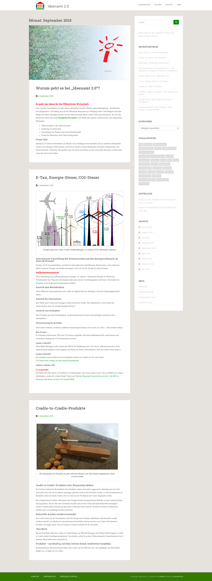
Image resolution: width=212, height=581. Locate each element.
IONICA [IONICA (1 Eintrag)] (154, 164)
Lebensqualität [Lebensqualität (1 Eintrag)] (145, 168)
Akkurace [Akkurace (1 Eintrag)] (147, 144)
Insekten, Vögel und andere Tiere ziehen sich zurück (158, 92)
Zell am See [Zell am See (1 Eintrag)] (144, 183)
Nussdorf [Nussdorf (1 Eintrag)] (167, 168)
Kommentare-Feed (147, 297)
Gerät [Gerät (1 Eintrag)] (163, 160)
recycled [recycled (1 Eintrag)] (160, 172)
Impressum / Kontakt (68, 576)
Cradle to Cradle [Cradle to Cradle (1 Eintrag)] (169, 148)
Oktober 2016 (148, 264)
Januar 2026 (147, 227)
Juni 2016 (146, 269)
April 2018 (146, 253)
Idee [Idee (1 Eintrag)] (169, 160)
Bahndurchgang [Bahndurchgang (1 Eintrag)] (160, 144)
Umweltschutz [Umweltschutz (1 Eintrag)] (145, 176)
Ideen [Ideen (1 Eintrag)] (176, 160)
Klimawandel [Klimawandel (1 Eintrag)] (164, 164)
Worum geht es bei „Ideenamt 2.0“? (68, 88)
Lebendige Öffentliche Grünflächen (154, 63)
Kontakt (169, 5)
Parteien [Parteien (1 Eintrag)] (143, 172)
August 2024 (147, 232)
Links (179, 5)
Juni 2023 (146, 237)
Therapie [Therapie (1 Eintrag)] (169, 172)
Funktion (35, 576)
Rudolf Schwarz (151, 36)
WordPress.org (145, 302)
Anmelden (143, 286)
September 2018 (149, 248)
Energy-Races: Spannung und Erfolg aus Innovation (156, 100)
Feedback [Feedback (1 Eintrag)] (155, 160)
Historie (157, 5)
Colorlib (161, 576)
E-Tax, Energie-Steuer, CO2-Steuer (67, 177)
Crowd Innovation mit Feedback (152, 57)
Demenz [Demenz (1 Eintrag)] (169, 156)
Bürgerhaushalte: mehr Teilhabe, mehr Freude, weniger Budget (155, 108)
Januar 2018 (147, 258)
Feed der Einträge (146, 292)
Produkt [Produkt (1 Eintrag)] (151, 172)
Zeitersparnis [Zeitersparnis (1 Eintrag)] (163, 180)
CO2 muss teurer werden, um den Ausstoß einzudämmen (57, 361)
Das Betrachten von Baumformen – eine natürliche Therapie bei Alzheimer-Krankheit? (158, 69)
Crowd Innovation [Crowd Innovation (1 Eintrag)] (146, 152)
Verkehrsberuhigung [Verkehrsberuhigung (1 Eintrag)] (147, 180)
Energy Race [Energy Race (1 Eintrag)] (144, 160)
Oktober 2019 (148, 243)
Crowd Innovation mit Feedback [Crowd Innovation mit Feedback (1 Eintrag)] (152, 156)
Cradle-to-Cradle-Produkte (60, 408)
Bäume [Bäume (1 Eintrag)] (157, 148)
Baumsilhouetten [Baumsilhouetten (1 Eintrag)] (146, 148)
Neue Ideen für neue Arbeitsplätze (153, 52)
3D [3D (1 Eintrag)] (141, 144)
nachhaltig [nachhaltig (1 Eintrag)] (157, 168)
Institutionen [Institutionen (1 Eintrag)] (144, 164)
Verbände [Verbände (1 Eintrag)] (156, 176)
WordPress (179, 576)
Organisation (144, 5)
